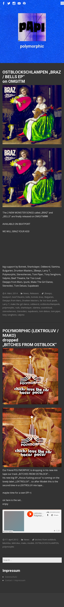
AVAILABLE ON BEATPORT (16, 223)
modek (30, 543)
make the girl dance (20, 304)
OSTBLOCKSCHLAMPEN (46, 543)
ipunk (54, 300)
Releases (34, 293)
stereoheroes (9, 311)
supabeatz (33, 311)
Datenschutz (11, 576)
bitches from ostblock (45, 539)
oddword (34, 304)
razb (17, 307)
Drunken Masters (30, 300)
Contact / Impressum (15, 580)
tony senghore (10, 314)
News (26, 293)
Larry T (6, 304)
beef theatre (18, 297)
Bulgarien (48, 297)
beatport (7, 297)
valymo (21, 314)
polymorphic (8, 307)
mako (23, 543)
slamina (36, 307)
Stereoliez (22, 311)
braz (41, 297)
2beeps (48, 293)
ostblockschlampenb (50, 304)
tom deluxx (44, 311)
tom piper (55, 311)
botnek (34, 297)
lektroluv (16, 543)
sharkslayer (26, 307)
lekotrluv (7, 543)
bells (28, 297)
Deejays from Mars (12, 300)
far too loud (45, 300)
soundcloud (46, 307)
